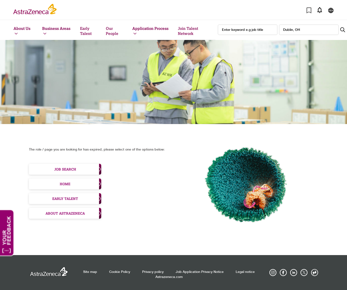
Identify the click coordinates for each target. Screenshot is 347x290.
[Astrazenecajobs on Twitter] (304, 272)
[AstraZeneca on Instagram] (273, 272)
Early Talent (86, 31)
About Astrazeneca (73, 213)
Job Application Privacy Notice (200, 272)
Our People (112, 31)
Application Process (150, 28)
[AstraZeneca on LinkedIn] (293, 272)
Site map (90, 272)
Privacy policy (153, 272)
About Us (21, 28)
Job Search (77, 169)
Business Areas (56, 28)
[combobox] (309, 30)
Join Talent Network (188, 31)
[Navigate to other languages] (330, 10)
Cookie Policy (119, 272)
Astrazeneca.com (169, 277)
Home (80, 183)
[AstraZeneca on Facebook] (283, 272)
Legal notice (245, 272)
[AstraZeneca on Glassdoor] (314, 272)
